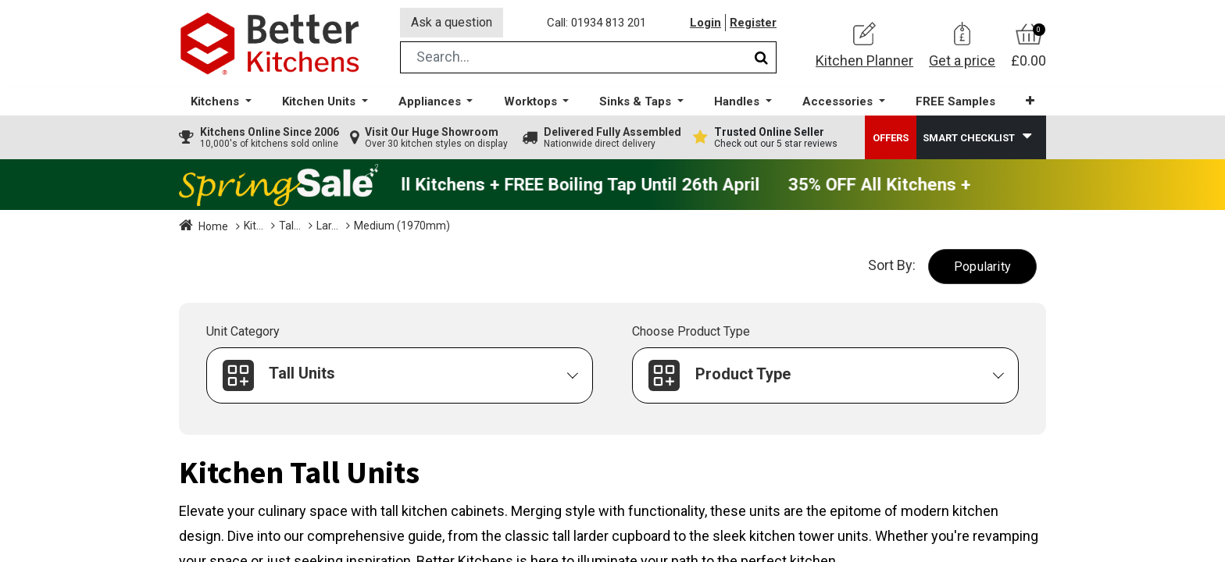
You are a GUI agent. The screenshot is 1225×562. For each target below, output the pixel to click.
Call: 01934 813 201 (596, 23)
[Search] (761, 57)
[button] (1030, 101)
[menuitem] (955, 101)
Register (753, 23)
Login (705, 23)
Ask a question (451, 22)
